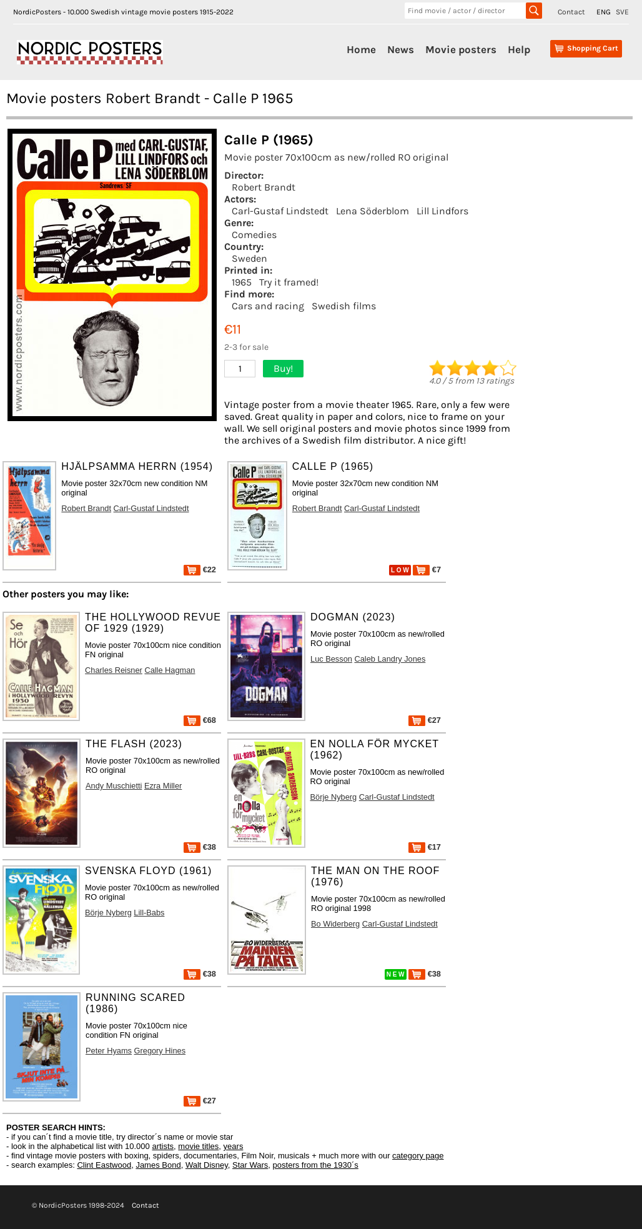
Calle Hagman (169, 670)
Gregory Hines (160, 1050)
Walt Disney (206, 1165)
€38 (200, 847)
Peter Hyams (109, 1050)
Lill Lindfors (442, 211)
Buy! (283, 368)
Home (361, 49)
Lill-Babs (149, 912)
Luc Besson (331, 659)
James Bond (158, 1165)
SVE (622, 11)
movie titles (198, 1146)
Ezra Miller (163, 785)
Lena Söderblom (372, 211)
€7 (427, 569)
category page (417, 1155)
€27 (424, 720)
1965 (242, 282)
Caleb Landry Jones (389, 659)
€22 (200, 569)
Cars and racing (268, 306)
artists (163, 1146)
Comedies (254, 235)
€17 (424, 847)
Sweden (249, 258)
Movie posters (460, 49)
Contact (571, 11)
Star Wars (250, 1165)
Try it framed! (289, 282)
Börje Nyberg (333, 797)
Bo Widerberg (335, 923)
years (234, 1146)
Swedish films (344, 306)
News (400, 49)
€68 (200, 720)
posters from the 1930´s (315, 1165)
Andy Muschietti (114, 785)
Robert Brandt (263, 187)
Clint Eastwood (104, 1165)
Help (519, 49)
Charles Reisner (113, 670)
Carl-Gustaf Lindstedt (280, 211)
